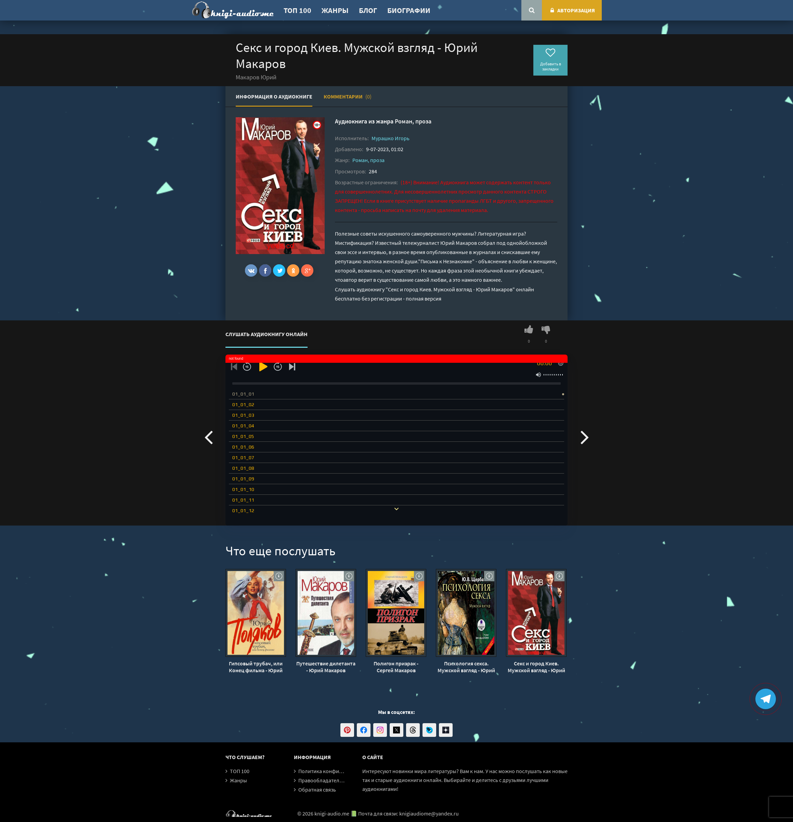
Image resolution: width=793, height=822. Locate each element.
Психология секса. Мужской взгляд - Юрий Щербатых (466, 667)
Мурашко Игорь (391, 138)
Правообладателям (322, 780)
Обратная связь (317, 789)
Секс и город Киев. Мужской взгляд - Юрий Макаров (536, 667)
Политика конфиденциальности (337, 771)
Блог (368, 10)
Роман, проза (413, 121)
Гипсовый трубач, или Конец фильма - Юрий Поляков (256, 667)
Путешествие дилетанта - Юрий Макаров (325, 667)
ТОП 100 (297, 10)
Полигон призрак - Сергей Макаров (396, 667)
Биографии (408, 10)
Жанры (335, 10)
